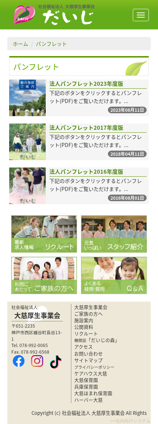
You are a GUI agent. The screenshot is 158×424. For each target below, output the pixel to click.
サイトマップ (88, 360)
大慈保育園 (86, 379)
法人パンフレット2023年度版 (86, 84)
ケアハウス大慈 (90, 373)
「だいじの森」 (97, 339)
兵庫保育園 (86, 386)
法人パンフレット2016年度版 (86, 171)
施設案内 (83, 320)
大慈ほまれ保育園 (93, 393)
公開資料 (83, 326)
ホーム (20, 43)
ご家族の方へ (88, 313)
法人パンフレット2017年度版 (86, 127)
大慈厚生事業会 (91, 306)
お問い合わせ (88, 353)
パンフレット (51, 43)
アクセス (83, 346)
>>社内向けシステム (130, 420)
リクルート (86, 333)
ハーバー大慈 (88, 399)
